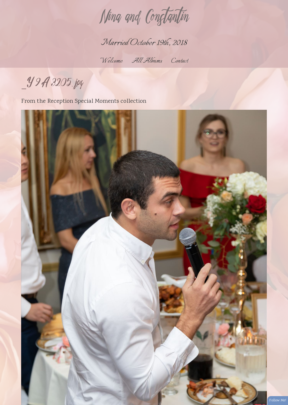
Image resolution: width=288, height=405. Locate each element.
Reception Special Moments (83, 101)
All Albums (147, 61)
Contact (179, 61)
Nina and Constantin (144, 17)
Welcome (111, 61)
